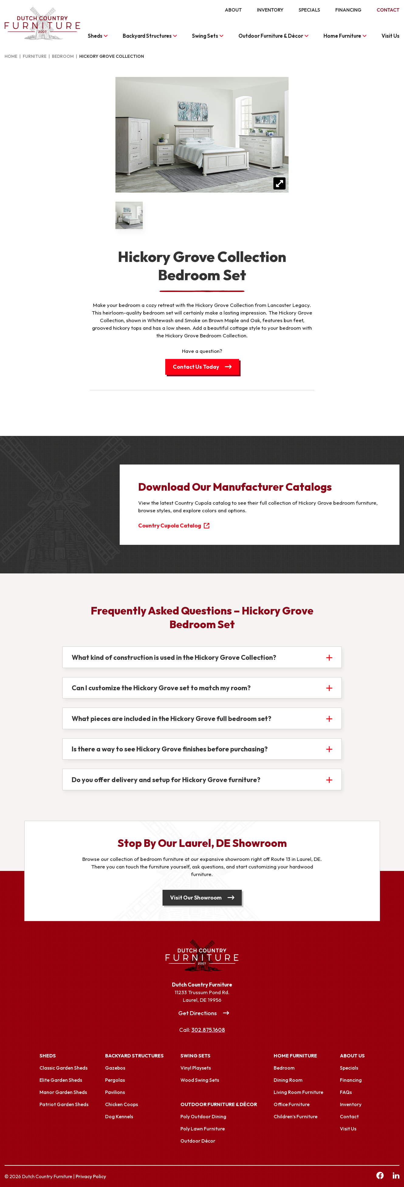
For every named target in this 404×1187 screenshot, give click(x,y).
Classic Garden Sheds (63, 1068)
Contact (388, 10)
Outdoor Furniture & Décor (270, 36)
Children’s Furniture (295, 1116)
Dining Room (288, 1080)
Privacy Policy (91, 1176)
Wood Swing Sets (199, 1080)
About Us (352, 1056)
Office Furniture (292, 1104)
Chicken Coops (121, 1104)
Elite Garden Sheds (60, 1080)
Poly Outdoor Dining (203, 1116)
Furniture (34, 56)
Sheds (95, 36)
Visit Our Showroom (196, 897)
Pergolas (115, 1080)
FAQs (346, 1092)
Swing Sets (205, 36)
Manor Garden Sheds (63, 1092)
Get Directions (197, 1013)
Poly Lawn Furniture (202, 1129)
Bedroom (63, 56)
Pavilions (115, 1092)
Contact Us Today (196, 366)
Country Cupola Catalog (170, 525)
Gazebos (115, 1068)
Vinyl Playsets (195, 1068)
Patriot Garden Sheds (63, 1104)
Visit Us (390, 36)
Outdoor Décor (197, 1141)
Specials (309, 10)
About (233, 10)
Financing (348, 10)
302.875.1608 (208, 1030)
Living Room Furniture (298, 1092)
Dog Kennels (119, 1116)
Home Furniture (342, 36)
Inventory (270, 10)
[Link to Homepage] (202, 955)
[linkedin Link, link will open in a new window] (396, 1176)
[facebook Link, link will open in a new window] (380, 1176)
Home (11, 56)
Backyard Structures (147, 36)
